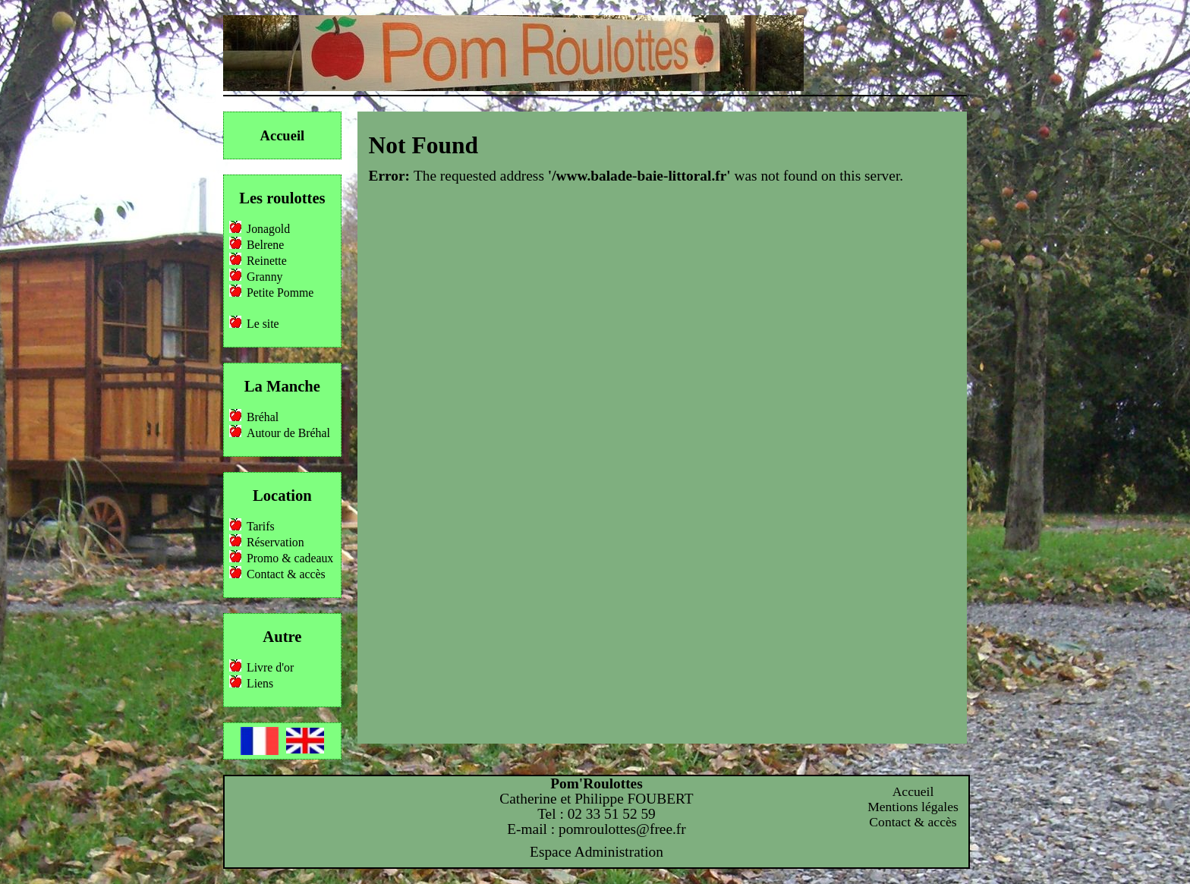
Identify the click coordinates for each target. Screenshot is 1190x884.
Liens (260, 683)
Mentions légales (913, 806)
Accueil (282, 135)
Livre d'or (270, 667)
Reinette (267, 260)
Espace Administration (596, 852)
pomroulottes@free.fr (622, 829)
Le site (263, 323)
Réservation (275, 542)
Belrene (265, 244)
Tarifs (261, 526)
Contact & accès (286, 574)
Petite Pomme (280, 292)
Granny (264, 276)
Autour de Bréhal (288, 432)
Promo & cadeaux (290, 558)
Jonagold (268, 228)
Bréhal (263, 417)
